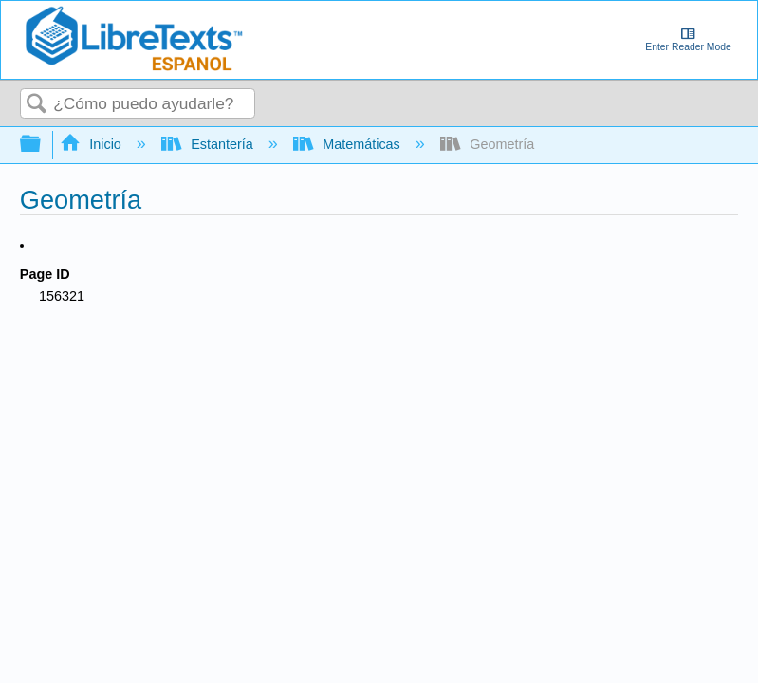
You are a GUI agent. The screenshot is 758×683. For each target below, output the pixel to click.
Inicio (92, 144)
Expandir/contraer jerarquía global (43, 145)
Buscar (37, 105)
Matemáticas (348, 144)
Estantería (209, 144)
